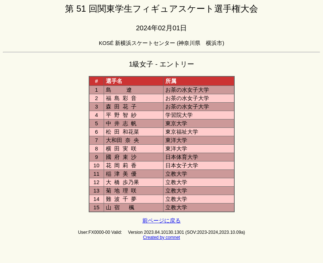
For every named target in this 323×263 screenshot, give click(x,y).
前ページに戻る (161, 221)
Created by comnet (161, 237)
